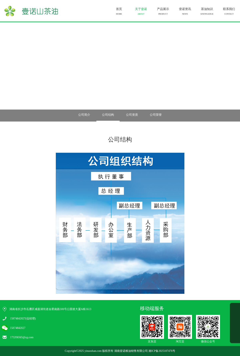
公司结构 (108, 114)
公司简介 (84, 114)
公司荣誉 (156, 114)
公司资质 (132, 114)
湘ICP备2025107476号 (161, 350)
